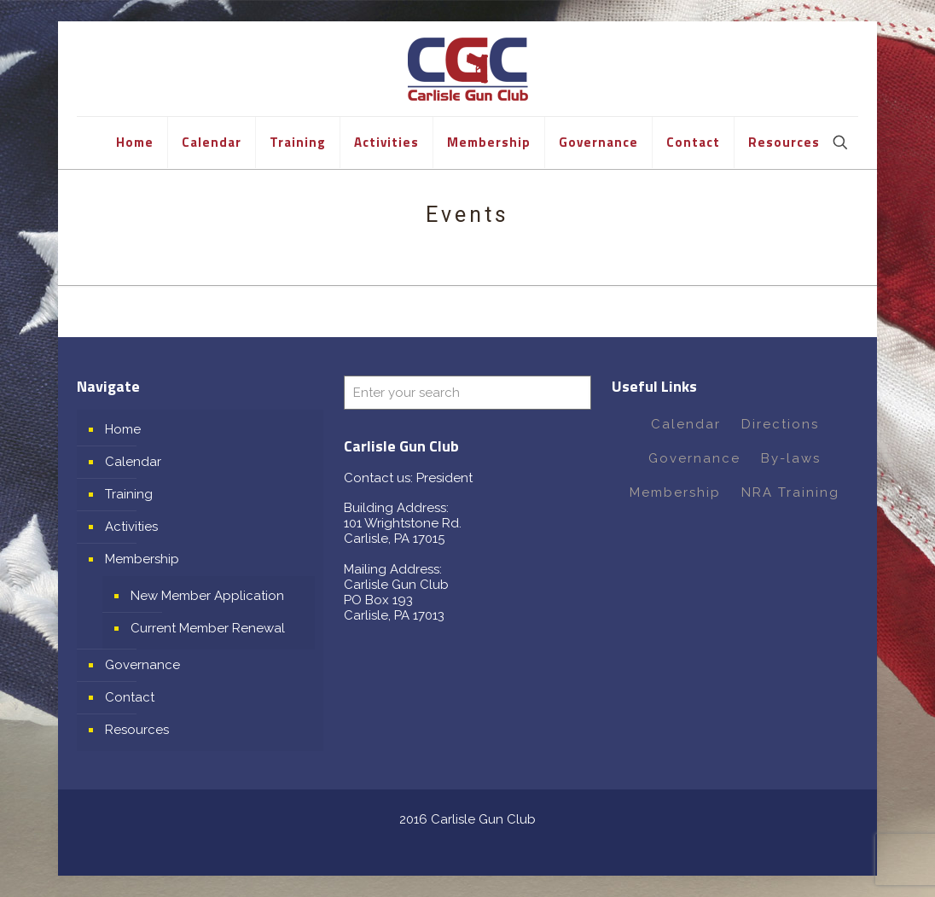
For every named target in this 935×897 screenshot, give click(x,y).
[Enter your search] (467, 393)
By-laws (791, 458)
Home (123, 429)
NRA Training (790, 492)
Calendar (133, 461)
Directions (780, 424)
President (444, 478)
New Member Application (207, 595)
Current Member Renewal (208, 628)
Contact (129, 697)
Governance (142, 665)
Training (129, 494)
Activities (131, 526)
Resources (137, 729)
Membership (142, 559)
